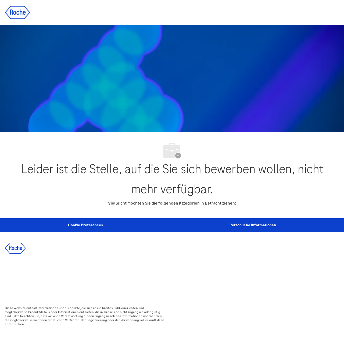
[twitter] (41, 269)
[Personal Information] (85, 225)
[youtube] (70, 269)
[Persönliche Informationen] (253, 225)
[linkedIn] (26, 269)
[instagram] (55, 269)
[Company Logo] (17, 12)
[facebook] (12, 269)
